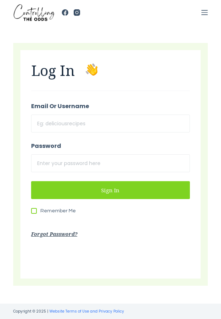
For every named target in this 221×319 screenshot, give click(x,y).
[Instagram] (77, 12)
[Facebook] (65, 12)
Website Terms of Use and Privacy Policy (86, 311)
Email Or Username (60, 106)
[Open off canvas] (204, 12)
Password (46, 146)
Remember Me (58, 210)
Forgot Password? (54, 234)
